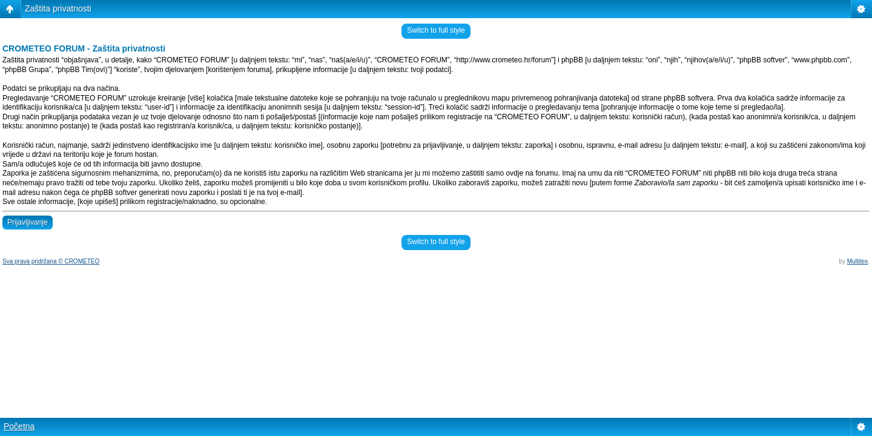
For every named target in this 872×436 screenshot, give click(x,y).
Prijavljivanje (27, 222)
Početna (19, 426)
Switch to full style (435, 30)
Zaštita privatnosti (58, 8)
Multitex (857, 261)
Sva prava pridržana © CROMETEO (50, 261)
